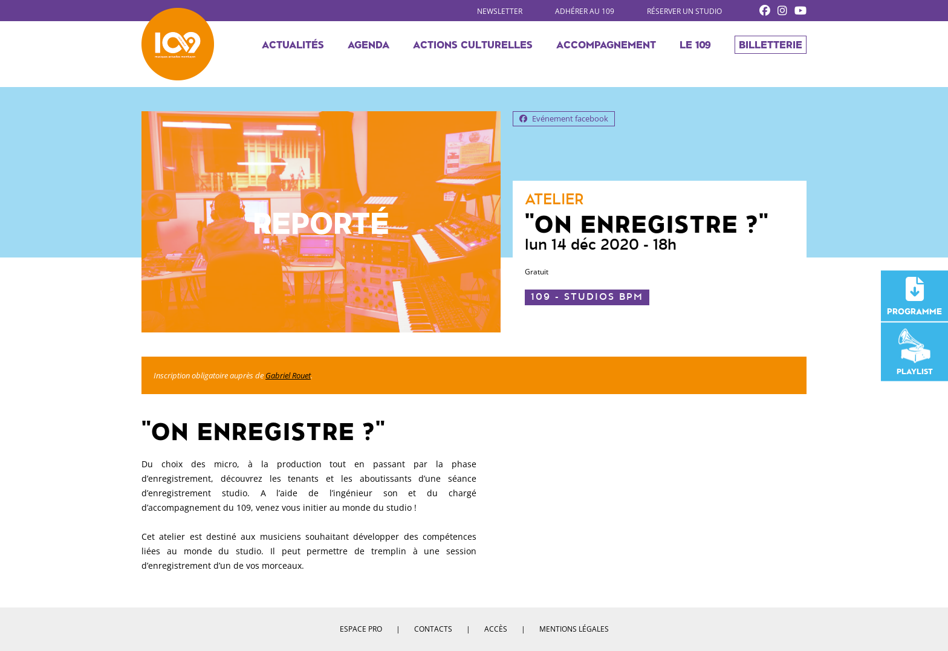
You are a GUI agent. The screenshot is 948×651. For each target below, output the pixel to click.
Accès (495, 629)
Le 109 (695, 46)
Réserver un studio (684, 11)
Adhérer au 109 (584, 11)
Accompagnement (606, 46)
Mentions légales (574, 629)
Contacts (433, 629)
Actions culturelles (473, 46)
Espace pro (361, 629)
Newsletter (499, 11)
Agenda (368, 46)
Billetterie (770, 46)
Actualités (293, 46)
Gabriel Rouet (288, 375)
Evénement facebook (563, 118)
